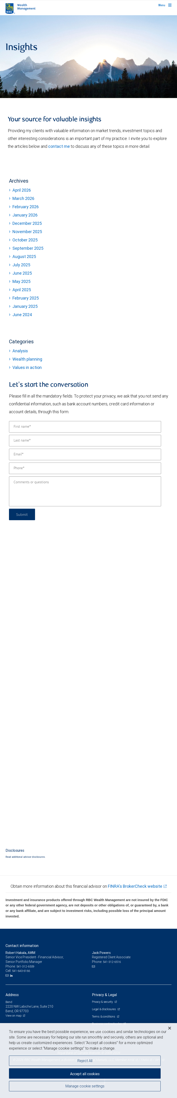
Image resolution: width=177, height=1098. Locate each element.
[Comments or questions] (85, 491)
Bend (9, 1002)
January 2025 (25, 306)
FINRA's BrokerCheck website (135, 886)
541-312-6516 (112, 962)
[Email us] (7, 975)
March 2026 (23, 198)
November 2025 (27, 231)
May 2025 (21, 281)
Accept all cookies (85, 1073)
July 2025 (21, 264)
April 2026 (21, 190)
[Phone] (85, 468)
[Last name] (85, 440)
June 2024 (22, 314)
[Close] (170, 1028)
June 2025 (22, 273)
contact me (59, 146)
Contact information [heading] (22, 945)
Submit (22, 514)
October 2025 (25, 240)
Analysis (20, 350)
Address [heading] (12, 994)
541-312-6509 (25, 966)
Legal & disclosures (104, 1009)
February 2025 (25, 298)
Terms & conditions (104, 1016)
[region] (88, 1060)
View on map (14, 1016)
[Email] (85, 454)
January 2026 (25, 215)
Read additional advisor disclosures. (26, 856)
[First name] (85, 427)
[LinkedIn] (12, 975)
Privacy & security (102, 1002)
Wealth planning (27, 359)
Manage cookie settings (84, 1086)
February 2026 (25, 206)
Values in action (27, 367)
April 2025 (21, 289)
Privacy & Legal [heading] (104, 994)
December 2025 (27, 223)
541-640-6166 (21, 971)
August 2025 (24, 256)
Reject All (84, 1060)
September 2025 (27, 248)
